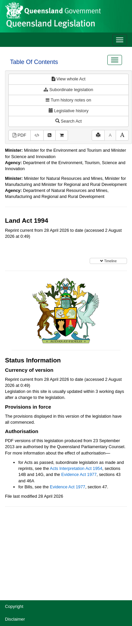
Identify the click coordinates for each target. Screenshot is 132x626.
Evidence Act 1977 (79, 474)
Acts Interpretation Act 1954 (76, 468)
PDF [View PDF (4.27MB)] (19, 135)
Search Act (68, 121)
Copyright (14, 606)
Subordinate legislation (68, 89)
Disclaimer (15, 619)
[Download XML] (37, 135)
